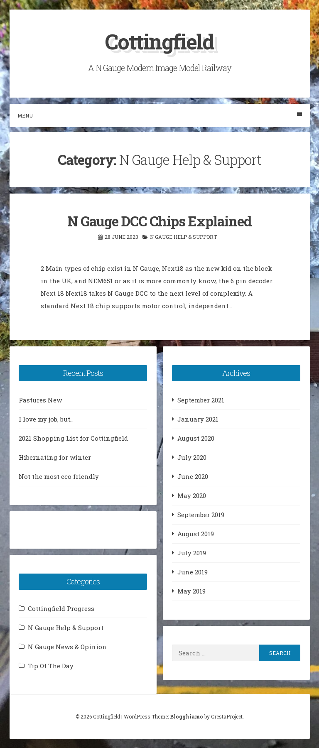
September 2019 (200, 514)
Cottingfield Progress (61, 608)
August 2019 (195, 533)
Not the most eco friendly (59, 476)
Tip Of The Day (51, 665)
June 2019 (192, 571)
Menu (159, 115)
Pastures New (40, 399)
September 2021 (200, 399)
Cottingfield (159, 41)
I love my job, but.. (46, 418)
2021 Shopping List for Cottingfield (73, 438)
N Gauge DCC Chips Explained (159, 221)
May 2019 (191, 590)
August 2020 (195, 438)
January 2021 (197, 418)
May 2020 (191, 495)
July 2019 (191, 552)
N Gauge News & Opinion (67, 646)
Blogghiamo (186, 716)
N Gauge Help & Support (183, 236)
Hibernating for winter (55, 457)
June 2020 (192, 476)
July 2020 (191, 457)
